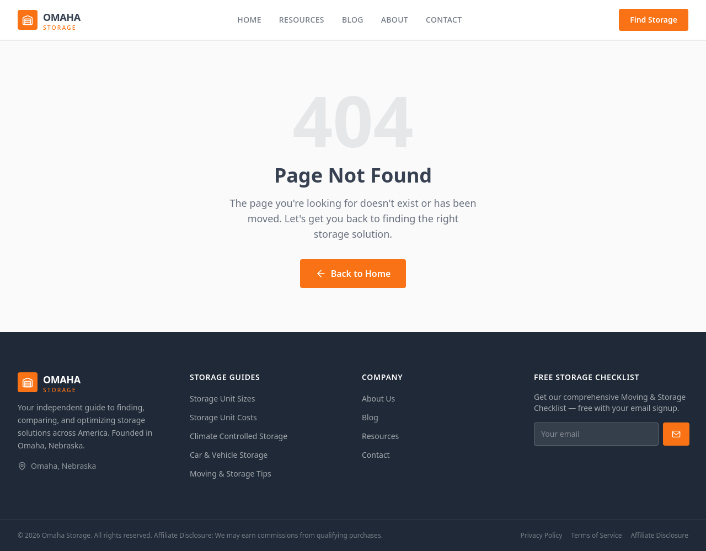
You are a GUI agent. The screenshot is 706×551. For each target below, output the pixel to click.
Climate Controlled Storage (238, 436)
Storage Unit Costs (223, 417)
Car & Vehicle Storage (229, 455)
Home (249, 19)
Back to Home (353, 274)
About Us (378, 398)
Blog (352, 19)
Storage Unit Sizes (222, 398)
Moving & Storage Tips (230, 473)
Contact (444, 19)
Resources (301, 19)
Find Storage (653, 19)
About (394, 19)
